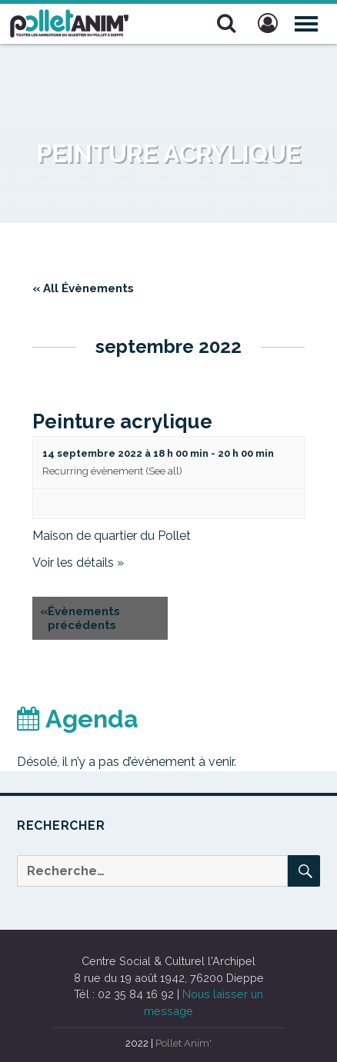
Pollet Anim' (183, 1043)
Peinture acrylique (122, 421)
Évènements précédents (80, 618)
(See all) (163, 471)
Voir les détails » (78, 562)
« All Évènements (83, 288)
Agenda (77, 718)
